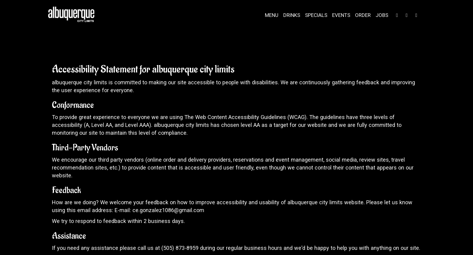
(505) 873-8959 (179, 248)
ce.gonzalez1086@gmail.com (168, 210)
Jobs (382, 15)
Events (341, 15)
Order (363, 15)
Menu (271, 15)
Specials (316, 15)
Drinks (291, 15)
